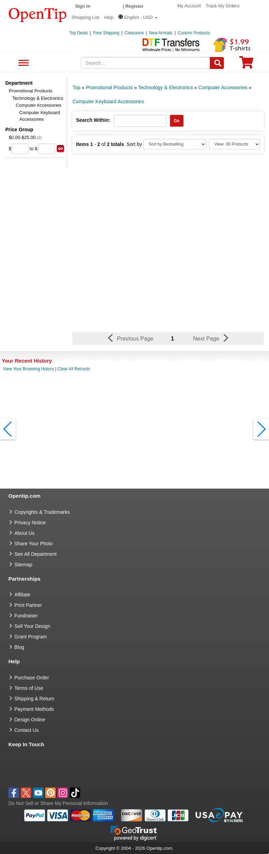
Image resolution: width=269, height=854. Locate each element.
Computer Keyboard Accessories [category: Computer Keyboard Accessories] (108, 101)
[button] (138, 17)
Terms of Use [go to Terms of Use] (28, 688)
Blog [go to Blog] (19, 647)
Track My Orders (222, 5)
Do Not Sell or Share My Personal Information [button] (58, 803)
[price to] (46, 149)
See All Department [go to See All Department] (35, 554)
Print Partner (28, 605)
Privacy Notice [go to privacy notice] (30, 522)
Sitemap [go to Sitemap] (23, 564)
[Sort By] (174, 144)
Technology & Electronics (37, 98)
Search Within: (93, 120)
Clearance (134, 32)
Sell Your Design (32, 626)
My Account (189, 5)
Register (134, 6)
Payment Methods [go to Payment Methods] (34, 709)
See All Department (22, 63)
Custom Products (194, 32)
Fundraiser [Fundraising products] (26, 615)
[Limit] (234, 144)
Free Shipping (106, 32)
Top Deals (78, 32)
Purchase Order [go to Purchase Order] (31, 677)
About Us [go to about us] (24, 533)
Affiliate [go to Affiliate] (22, 594)
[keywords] (146, 63)
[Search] (217, 63)
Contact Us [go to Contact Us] (26, 730)
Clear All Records (73, 368)
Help (108, 17)
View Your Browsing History (28, 368)
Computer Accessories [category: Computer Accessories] (222, 87)
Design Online (29, 719)
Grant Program (30, 636)
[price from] (20, 149)
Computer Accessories (38, 105)
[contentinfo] (38, 14)
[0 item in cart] (246, 64)
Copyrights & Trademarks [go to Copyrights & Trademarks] (42, 512)
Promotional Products (30, 90)
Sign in (82, 6)
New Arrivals (161, 32)
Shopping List (85, 17)
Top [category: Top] (77, 87)
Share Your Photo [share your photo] (33, 543)
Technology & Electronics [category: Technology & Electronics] (165, 87)
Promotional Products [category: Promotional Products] (109, 87)
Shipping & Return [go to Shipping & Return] (34, 698)
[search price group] (60, 148)
